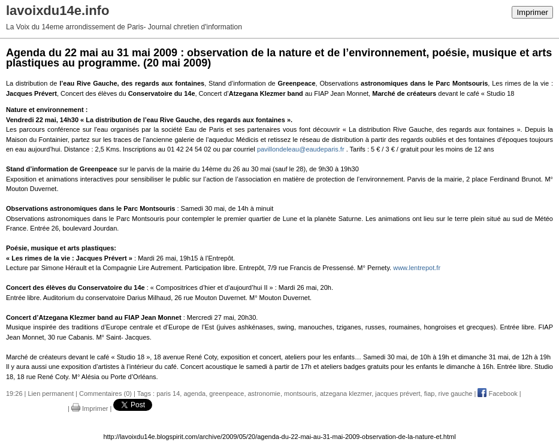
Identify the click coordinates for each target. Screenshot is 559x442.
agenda (194, 393)
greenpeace (226, 393)
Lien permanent (51, 393)
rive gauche (456, 393)
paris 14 (168, 393)
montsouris (300, 393)
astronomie (264, 393)
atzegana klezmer (345, 393)
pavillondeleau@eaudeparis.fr (301, 149)
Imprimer (532, 12)
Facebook (497, 393)
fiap (429, 393)
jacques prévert (397, 393)
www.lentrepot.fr (416, 267)
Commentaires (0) (105, 393)
